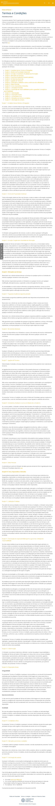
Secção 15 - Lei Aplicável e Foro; (13, 96)
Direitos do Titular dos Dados (38, 796)
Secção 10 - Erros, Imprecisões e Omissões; (16, 86)
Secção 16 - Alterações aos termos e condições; (17, 98)
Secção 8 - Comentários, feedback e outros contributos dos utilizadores (21, 403)
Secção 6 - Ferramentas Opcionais (11, 329)
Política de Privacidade (14, 796)
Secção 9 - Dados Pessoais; (12, 84)
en (48, 3)
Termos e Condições (26, 796)
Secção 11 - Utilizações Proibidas (10, 501)
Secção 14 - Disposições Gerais (10, 667)
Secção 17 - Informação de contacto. (14, 100)
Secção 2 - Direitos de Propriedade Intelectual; (17, 72)
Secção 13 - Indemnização (9, 648)
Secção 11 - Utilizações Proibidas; (14, 87)
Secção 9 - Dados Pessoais (9, 462)
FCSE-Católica (6, 10)
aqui (9, 43)
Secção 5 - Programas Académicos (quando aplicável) (16, 294)
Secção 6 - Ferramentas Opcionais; (14, 79)
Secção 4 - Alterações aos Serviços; (14, 75)
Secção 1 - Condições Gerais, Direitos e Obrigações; (18, 70)
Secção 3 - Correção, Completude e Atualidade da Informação (18, 240)
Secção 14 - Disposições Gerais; (13, 94)
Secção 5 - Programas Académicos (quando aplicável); (19, 77)
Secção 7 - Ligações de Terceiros (10, 360)
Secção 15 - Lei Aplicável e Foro (10, 721)
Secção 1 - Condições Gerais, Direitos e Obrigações (15, 103)
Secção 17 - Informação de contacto (11, 757)
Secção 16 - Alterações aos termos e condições (14, 741)
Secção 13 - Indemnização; (12, 93)
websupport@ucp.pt (16, 779)
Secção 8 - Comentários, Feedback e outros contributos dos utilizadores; (24, 82)
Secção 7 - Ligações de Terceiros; (14, 81)
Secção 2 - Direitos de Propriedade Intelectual (14, 194)
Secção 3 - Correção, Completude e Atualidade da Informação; (21, 74)
